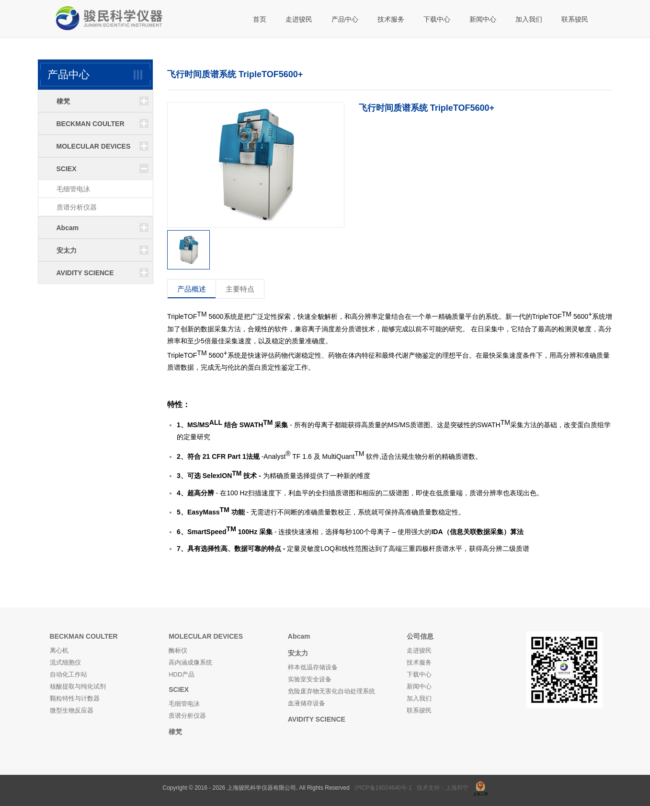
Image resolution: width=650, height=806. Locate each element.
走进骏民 (298, 19)
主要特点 (240, 289)
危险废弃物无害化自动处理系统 (331, 691)
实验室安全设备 (309, 679)
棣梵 (175, 732)
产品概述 (191, 289)
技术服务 (390, 19)
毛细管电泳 (73, 189)
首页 (259, 19)
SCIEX (179, 689)
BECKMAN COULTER (84, 636)
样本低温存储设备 (313, 667)
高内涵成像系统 (190, 662)
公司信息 (420, 636)
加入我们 (528, 19)
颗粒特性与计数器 (75, 698)
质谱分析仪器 (77, 207)
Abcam (299, 636)
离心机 (59, 650)
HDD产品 (181, 674)
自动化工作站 (68, 674)
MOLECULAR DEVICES (206, 636)
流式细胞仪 (65, 662)
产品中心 (344, 19)
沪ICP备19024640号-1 (383, 787)
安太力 (298, 653)
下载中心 (436, 19)
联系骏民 (574, 19)
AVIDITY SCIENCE (316, 719)
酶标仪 (178, 650)
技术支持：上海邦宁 (442, 787)
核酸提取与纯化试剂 (78, 686)
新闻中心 (482, 19)
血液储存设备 (306, 703)
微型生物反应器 (71, 710)
